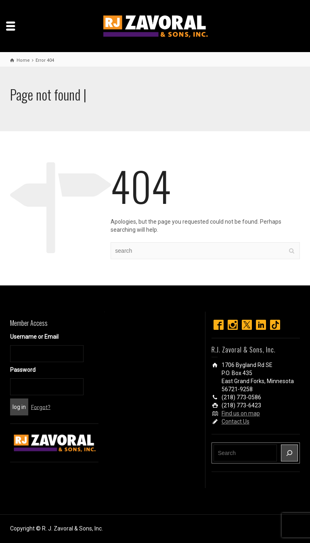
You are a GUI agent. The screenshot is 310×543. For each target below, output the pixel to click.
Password (23, 370)
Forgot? (40, 407)
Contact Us (235, 421)
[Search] (289, 452)
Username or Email (34, 336)
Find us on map (241, 413)
